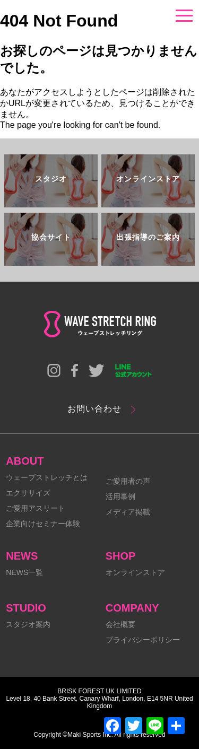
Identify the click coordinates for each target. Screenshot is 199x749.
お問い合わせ (94, 408)
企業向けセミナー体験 (43, 523)
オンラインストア (135, 572)
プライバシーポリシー (143, 639)
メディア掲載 (128, 512)
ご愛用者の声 (128, 481)
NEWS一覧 (24, 572)
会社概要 (120, 624)
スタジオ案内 (28, 624)
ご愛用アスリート (35, 508)
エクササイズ (28, 493)
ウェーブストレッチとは (47, 477)
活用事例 (120, 496)
